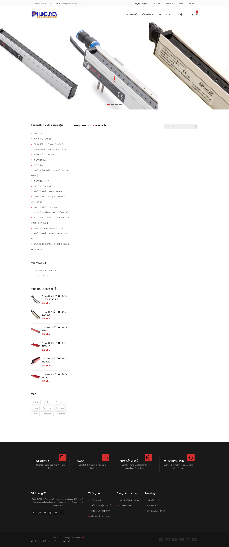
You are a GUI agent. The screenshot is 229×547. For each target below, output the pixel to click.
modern (47, 402)
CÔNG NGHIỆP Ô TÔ (41, 139)
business (60, 408)
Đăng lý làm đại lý (156, 511)
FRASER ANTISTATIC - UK (45, 271)
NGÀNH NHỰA (38, 160)
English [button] (191, 3)
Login (137, 3)
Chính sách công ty (100, 511)
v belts (36, 402)
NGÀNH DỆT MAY (40, 181)
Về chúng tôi (96, 500)
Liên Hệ (178, 14)
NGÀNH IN (37, 165)
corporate (60, 402)
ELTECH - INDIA (41, 276)
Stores (180, 3)
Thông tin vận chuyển (101, 505)
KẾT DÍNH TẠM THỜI (41, 186)
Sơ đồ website (126, 505)
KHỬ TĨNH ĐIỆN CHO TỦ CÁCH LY (46, 191)
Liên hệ (66, 541)
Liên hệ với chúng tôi (129, 500)
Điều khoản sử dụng (100, 516)
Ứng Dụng (164, 14)
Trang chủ (131, 14)
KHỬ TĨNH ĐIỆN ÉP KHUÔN (44, 207)
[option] (114, 65)
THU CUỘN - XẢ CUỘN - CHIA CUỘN (47, 144)
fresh (35, 408)
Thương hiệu (153, 500)
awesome (47, 408)
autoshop (61, 414)
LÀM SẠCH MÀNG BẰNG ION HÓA (47, 228)
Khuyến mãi (152, 505)
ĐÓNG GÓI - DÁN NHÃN (42, 154)
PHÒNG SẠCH (38, 133)
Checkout (169, 3)
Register (145, 3)
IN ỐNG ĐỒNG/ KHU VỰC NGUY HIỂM (48, 149)
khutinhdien (86, 537)
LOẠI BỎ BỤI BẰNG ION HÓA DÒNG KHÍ (49, 212)
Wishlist (156, 3)
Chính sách (36, 541)
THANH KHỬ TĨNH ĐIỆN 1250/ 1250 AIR (54, 298)
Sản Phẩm (147, 14)
